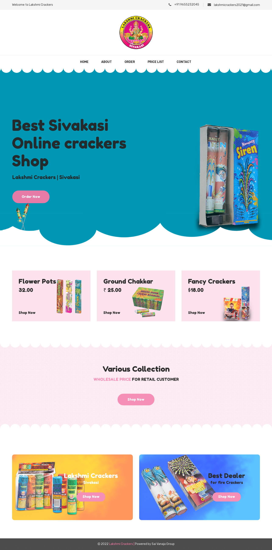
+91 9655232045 (184, 4)
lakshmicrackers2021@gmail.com (234, 5)
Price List (156, 62)
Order (130, 62)
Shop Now (27, 324)
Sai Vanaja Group (163, 544)
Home (84, 62)
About (106, 62)
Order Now (31, 214)
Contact (184, 62)
